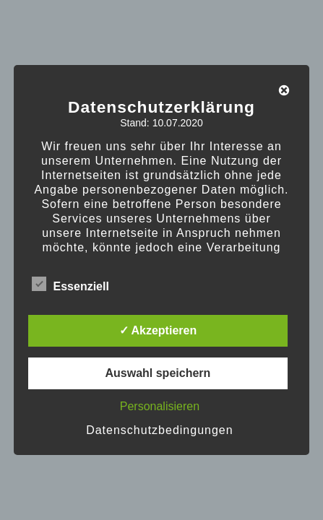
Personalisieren (159, 406)
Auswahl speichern (157, 373)
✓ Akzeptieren (158, 330)
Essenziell (70, 283)
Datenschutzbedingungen (159, 430)
